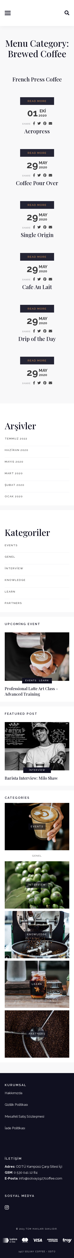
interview (14, 568)
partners (13, 603)
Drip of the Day (37, 338)
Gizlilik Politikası (16, 1105)
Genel (10, 556)
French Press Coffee (37, 79)
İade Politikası (15, 1128)
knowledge (15, 579)
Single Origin (37, 234)
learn (10, 591)
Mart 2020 (14, 473)
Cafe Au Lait (37, 286)
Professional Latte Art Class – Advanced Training (31, 691)
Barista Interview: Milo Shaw (31, 778)
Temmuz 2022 (16, 438)
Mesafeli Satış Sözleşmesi (24, 1116)
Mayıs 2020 (14, 461)
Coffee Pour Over (37, 183)
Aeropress (37, 131)
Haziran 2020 (16, 450)
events (11, 545)
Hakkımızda (13, 1093)
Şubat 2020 (14, 484)
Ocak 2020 (14, 496)
